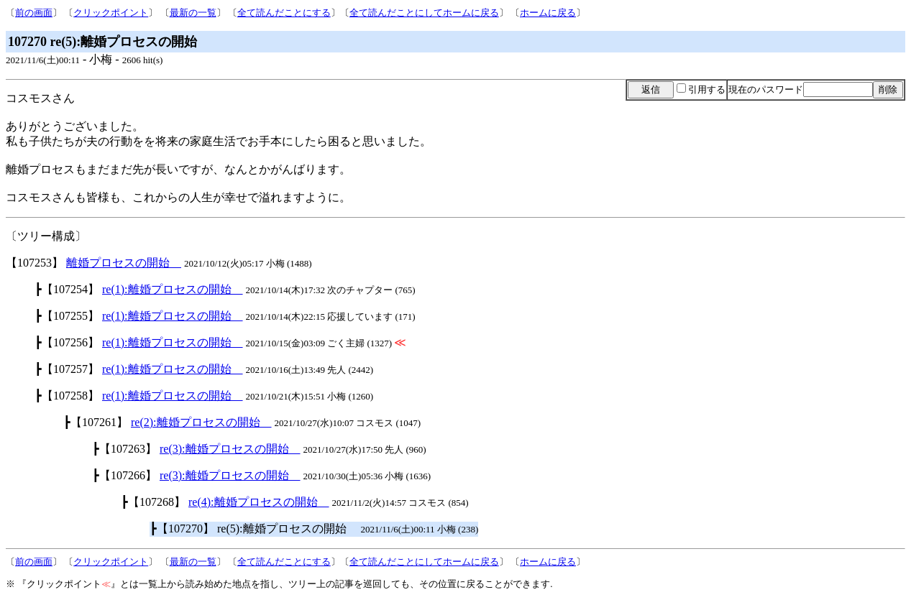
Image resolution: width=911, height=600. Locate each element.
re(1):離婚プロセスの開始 (172, 289)
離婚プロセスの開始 (123, 263)
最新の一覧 (193, 12)
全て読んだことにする (284, 12)
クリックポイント (110, 12)
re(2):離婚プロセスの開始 (201, 422)
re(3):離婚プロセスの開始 (230, 449)
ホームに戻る (548, 12)
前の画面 (33, 12)
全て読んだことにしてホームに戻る (424, 12)
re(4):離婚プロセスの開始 (258, 502)
